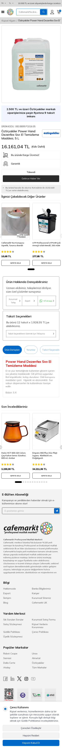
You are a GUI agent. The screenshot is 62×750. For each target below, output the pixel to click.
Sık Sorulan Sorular (13, 619)
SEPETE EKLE (15, 263)
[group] (31, 64)
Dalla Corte (9, 662)
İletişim (7, 597)
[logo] (10, 12)
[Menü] (2, 12)
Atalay (6, 667)
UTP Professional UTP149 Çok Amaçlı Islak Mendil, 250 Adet (46, 244)
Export (30, 301)
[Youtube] (33, 678)
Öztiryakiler (38, 662)
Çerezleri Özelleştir (31, 728)
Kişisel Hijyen (9, 20)
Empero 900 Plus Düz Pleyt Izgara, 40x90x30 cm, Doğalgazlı (44, 455)
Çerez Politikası (40, 631)
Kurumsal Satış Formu (44, 619)
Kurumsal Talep (14, 301)
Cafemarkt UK (39, 602)
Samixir (7, 658)
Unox (35, 653)
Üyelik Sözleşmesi (12, 636)
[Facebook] (5, 678)
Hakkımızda (9, 588)
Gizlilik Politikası (11, 631)
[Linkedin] (12, 678)
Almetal (36, 658)
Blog (5, 602)
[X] (19, 678)
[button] (31, 269)
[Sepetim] (59, 12)
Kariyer (35, 593)
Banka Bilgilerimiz (41, 588)
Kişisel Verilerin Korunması (40, 626)
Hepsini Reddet (31, 735)
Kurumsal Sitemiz (41, 597)
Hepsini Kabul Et (31, 742)
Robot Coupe (10, 653)
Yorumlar (30, 349)
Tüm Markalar (39, 667)
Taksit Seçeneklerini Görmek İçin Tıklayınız (31, 333)
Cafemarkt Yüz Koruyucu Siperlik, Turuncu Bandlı (12, 244)
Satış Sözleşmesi (12, 624)
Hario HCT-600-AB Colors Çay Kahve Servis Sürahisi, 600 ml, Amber (13, 455)
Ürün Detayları (12, 349)
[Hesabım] (52, 12)
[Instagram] (26, 678)
